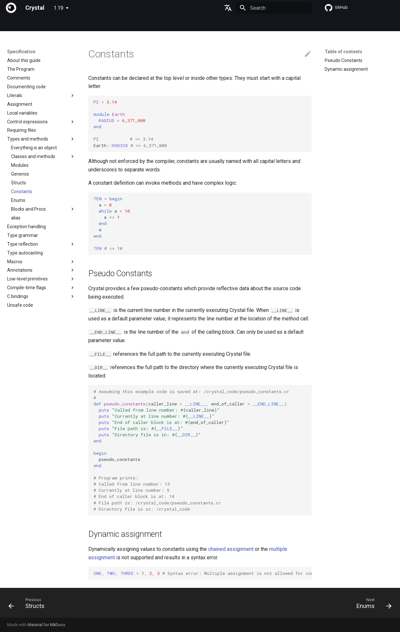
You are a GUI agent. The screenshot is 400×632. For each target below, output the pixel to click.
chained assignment (231, 549)
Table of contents (343, 51)
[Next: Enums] (372, 605)
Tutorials (91, 23)
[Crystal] (11, 8)
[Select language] (227, 7)
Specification (39, 23)
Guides (67, 23)
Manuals (116, 23)
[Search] (274, 8)
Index (12, 23)
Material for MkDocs (46, 624)
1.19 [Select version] (58, 8)
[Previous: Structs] (28, 605)
